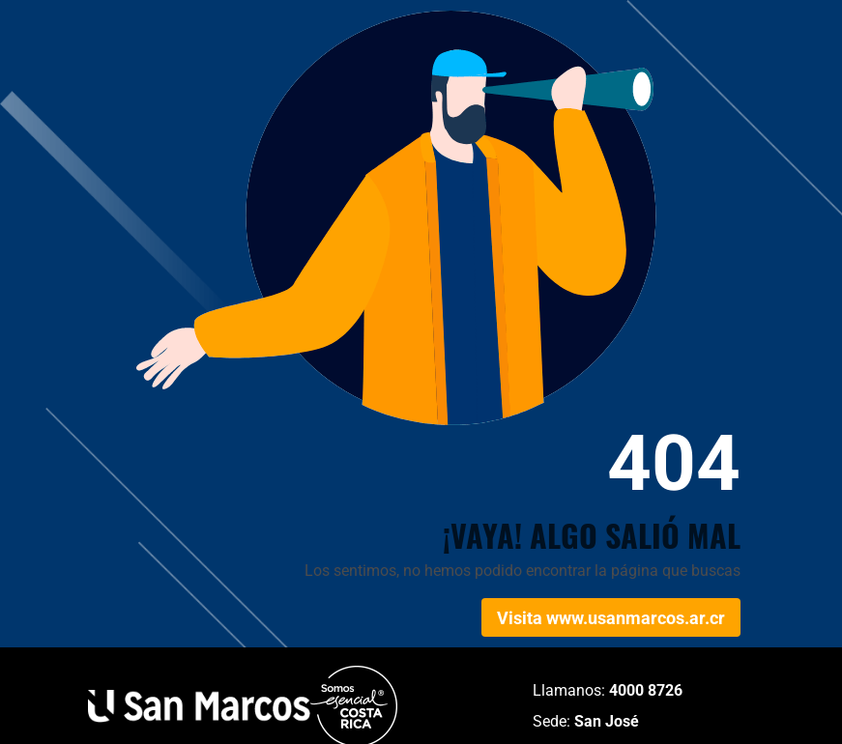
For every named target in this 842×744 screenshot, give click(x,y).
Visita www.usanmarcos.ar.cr (611, 618)
